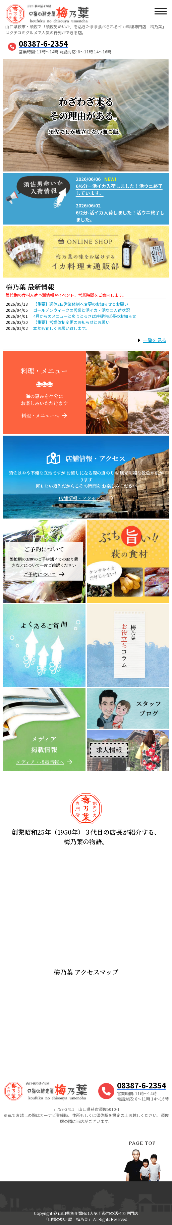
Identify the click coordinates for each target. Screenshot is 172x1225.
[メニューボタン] (160, 11)
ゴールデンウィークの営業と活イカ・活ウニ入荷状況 (81, 310)
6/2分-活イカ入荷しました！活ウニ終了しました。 (120, 216)
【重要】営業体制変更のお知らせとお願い (71, 322)
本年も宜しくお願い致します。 (61, 328)
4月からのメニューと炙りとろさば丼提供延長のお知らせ (84, 316)
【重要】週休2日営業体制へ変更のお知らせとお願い (80, 304)
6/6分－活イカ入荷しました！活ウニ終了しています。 (119, 189)
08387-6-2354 (43, 43)
